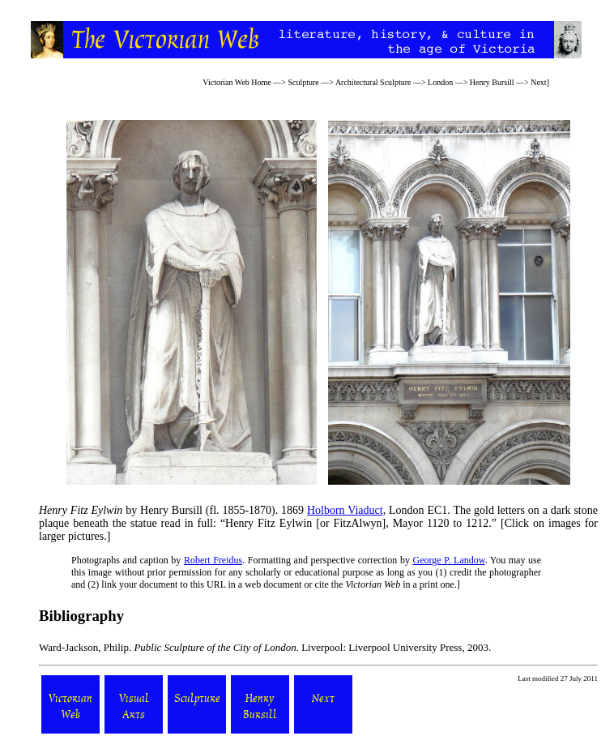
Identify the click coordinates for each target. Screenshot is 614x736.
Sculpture (303, 82)
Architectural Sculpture (373, 82)
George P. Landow (449, 560)
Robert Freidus (213, 560)
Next (538, 82)
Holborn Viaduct (345, 510)
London (440, 82)
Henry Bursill (492, 82)
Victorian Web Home (237, 82)
